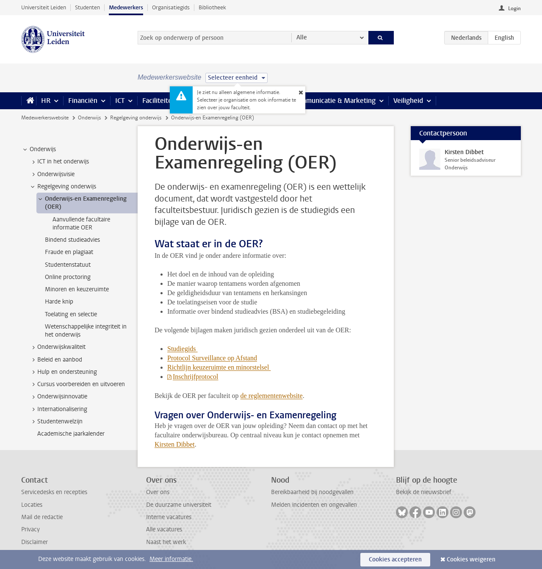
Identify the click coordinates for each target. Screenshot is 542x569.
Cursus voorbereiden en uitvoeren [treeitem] (77, 384)
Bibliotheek (212, 7)
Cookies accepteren (395, 559)
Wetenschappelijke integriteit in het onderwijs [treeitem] (86, 331)
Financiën (82, 100)
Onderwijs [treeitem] (39, 149)
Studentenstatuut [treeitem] (68, 265)
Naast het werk (166, 542)
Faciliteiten (159, 100)
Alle (301, 37)
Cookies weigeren (471, 559)
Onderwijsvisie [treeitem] (52, 174)
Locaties (31, 505)
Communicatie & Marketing (334, 100)
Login (514, 8)
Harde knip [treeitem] (59, 302)
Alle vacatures (164, 529)
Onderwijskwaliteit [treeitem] (57, 347)
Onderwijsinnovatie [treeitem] (58, 396)
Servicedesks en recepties (54, 492)
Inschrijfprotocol (195, 376)
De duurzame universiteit (178, 505)
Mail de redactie (42, 517)
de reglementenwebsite (272, 395)
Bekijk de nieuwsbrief (423, 492)
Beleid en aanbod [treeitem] (55, 360)
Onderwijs (89, 117)
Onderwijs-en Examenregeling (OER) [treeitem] (82, 203)
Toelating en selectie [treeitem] (71, 314)
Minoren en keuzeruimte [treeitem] (77, 289)
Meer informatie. (171, 559)
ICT (119, 100)
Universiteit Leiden (43, 7)
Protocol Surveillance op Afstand (212, 358)
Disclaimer (34, 542)
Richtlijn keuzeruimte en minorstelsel (219, 367)
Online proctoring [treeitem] (68, 277)
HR (45, 100)
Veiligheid (408, 100)
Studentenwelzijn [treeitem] (56, 421)
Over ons (157, 492)
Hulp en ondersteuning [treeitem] (63, 372)
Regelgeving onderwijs (135, 117)
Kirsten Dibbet (175, 444)
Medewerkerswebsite (45, 117)
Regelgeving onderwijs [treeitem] (62, 186)
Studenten (87, 7)
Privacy (30, 529)
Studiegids (182, 348)
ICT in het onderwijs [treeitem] (59, 161)
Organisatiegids (171, 7)
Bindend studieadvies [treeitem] (72, 240)
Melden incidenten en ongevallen (314, 505)
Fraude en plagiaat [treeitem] (69, 252)
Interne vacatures (168, 517)
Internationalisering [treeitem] (58, 409)
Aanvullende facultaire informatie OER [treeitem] (81, 223)
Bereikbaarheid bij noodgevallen (312, 492)
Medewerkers (126, 7)
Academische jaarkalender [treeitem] (71, 434)
